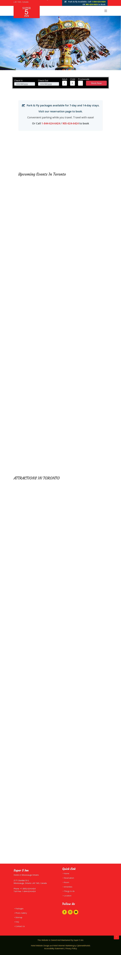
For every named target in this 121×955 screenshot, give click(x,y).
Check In (18, 80)
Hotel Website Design (40, 945)
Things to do (69, 891)
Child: (72, 79)
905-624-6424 (92, 4)
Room (66, 882)
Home (66, 873)
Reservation (69, 878)
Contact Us (20, 926)
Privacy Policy (71, 948)
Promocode (83, 79)
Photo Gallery (21, 913)
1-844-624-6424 (98, 1)
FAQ (17, 922)
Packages (19, 909)
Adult (64, 79)
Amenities (68, 887)
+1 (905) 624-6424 (27, 888)
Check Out (43, 80)
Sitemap (18, 917)
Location (67, 896)
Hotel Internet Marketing (63, 945)
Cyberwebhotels (83, 945)
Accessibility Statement (54, 948)
